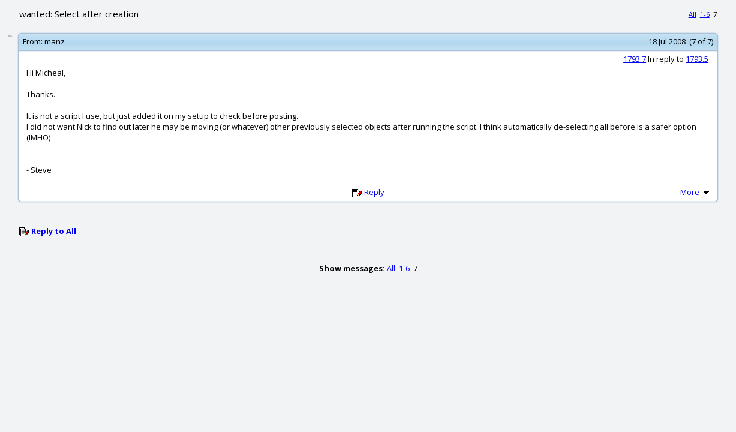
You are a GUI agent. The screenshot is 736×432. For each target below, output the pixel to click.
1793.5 (697, 58)
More (695, 192)
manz (54, 41)
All (692, 14)
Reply (374, 192)
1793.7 (634, 58)
